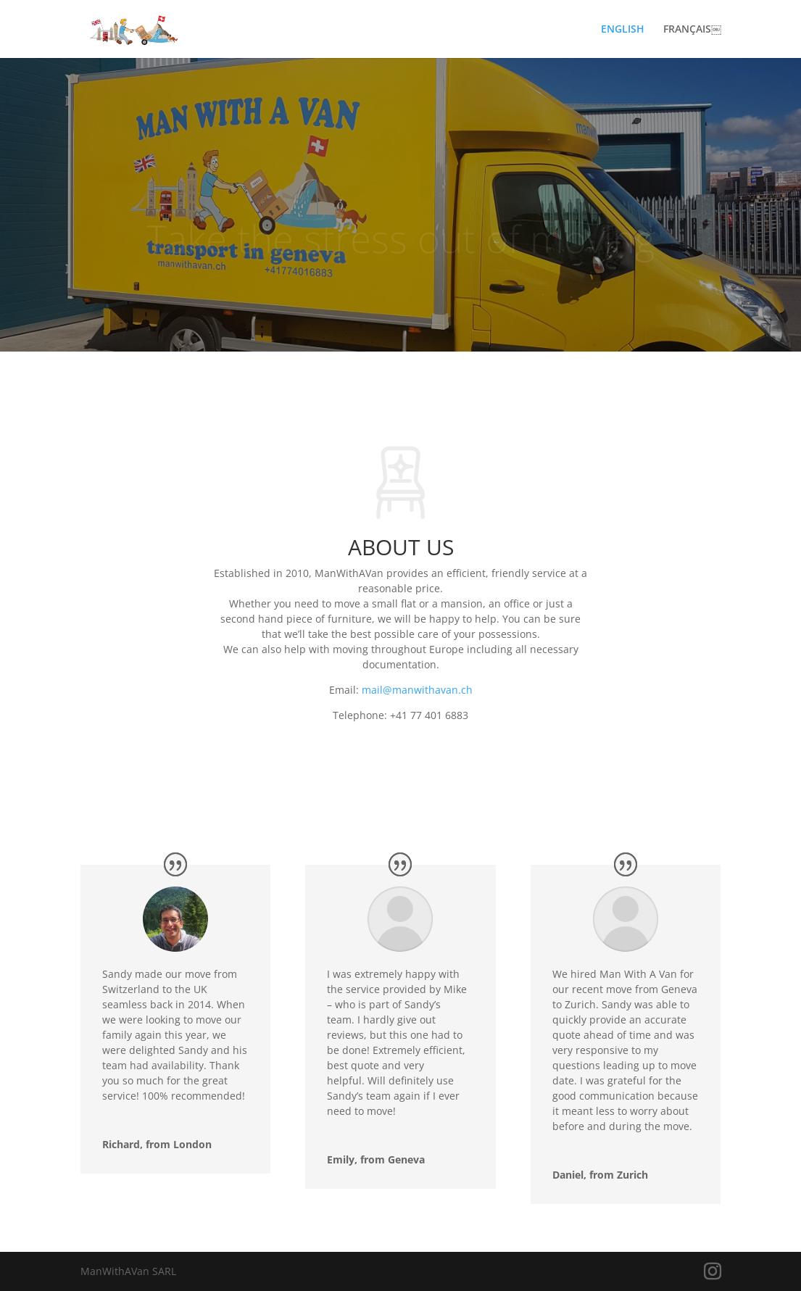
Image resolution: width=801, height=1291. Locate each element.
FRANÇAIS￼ (692, 30)
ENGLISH (622, 30)
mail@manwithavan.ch (417, 690)
